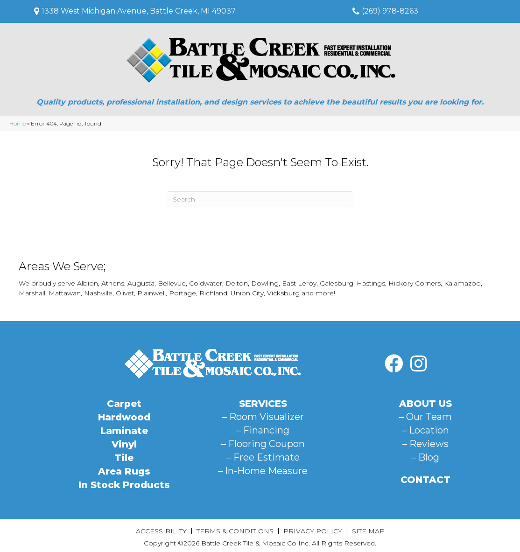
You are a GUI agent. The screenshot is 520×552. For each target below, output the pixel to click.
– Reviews (425, 443)
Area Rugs (124, 471)
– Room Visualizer (263, 416)
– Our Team (425, 416)
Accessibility (161, 531)
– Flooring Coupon (263, 443)
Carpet (124, 403)
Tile (124, 457)
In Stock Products (124, 484)
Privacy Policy (312, 531)
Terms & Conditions (235, 531)
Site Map (368, 531)
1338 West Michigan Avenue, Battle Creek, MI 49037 (139, 11)
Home (17, 123)
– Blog (425, 457)
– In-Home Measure (263, 470)
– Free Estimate (263, 457)
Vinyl (124, 444)
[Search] (260, 199)
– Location (425, 430)
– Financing (262, 430)
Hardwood (124, 417)
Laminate (124, 430)
